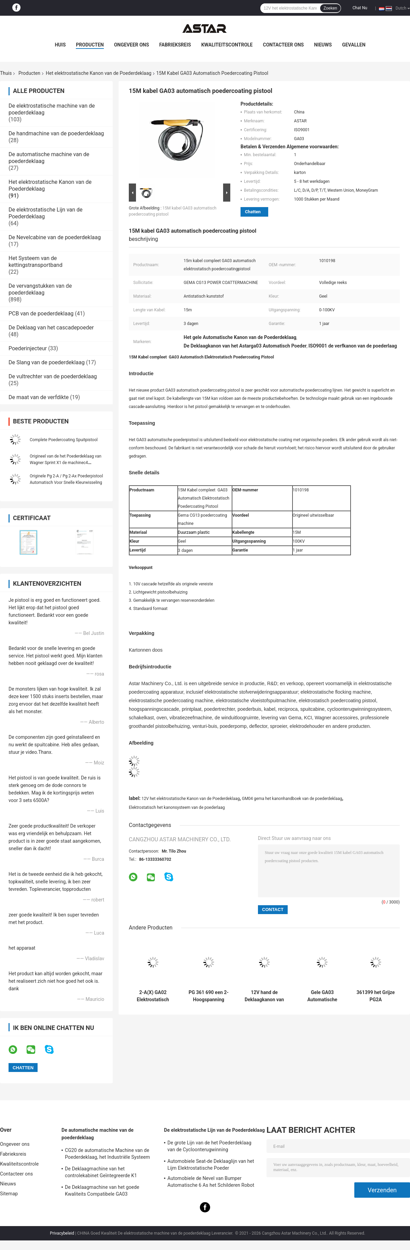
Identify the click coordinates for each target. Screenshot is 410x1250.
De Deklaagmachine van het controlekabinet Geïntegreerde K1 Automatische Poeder (101, 1173)
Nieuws (323, 44)
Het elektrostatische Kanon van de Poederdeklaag (98, 73)
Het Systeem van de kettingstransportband (36, 261)
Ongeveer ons (131, 44)
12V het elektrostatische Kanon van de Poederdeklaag (190, 798)
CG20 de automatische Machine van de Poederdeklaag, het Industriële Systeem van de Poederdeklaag (107, 1154)
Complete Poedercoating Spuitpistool (64, 439)
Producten (90, 44)
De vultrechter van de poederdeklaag (53, 376)
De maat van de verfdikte (39, 397)
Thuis (6, 73)
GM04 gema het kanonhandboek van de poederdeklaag (292, 798)
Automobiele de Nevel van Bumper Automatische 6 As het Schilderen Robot (210, 1182)
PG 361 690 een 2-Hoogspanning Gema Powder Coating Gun (209, 996)
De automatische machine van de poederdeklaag (98, 1133)
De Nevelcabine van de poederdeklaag (55, 237)
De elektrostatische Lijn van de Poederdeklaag (214, 1130)
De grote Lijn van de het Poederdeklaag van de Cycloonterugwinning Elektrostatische (209, 1147)
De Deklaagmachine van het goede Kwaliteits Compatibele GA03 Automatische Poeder (102, 1191)
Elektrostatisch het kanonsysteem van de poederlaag (177, 807)
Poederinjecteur (28, 348)
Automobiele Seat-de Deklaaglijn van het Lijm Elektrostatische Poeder (210, 1164)
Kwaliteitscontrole (227, 44)
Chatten (253, 211)
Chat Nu (360, 7)
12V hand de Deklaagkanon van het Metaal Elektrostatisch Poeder (264, 996)
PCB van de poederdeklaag (41, 313)
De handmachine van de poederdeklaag (56, 133)
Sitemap (9, 1193)
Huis (60, 44)
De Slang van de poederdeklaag (47, 362)
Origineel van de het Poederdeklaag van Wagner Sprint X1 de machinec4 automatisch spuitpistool (65, 463)
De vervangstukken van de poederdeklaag (40, 289)
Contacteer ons (283, 44)
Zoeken (330, 8)
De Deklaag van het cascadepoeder (51, 327)
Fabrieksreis (175, 44)
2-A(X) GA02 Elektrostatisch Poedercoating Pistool (153, 996)
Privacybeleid (62, 1233)
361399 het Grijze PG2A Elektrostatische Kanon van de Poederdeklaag (376, 996)
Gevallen (353, 44)
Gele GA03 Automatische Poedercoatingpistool (322, 996)
